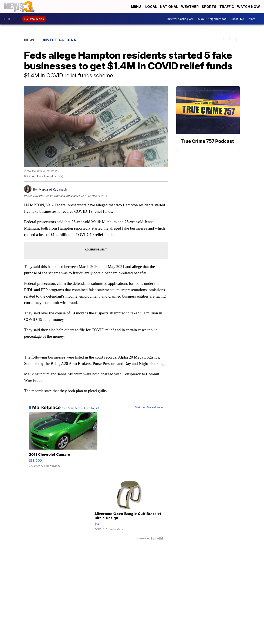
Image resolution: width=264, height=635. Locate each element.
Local (151, 6)
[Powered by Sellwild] (157, 538)
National (169, 6)
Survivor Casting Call (180, 19)
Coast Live (237, 19)
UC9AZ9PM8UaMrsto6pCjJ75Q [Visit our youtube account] (14, 19)
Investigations (59, 40)
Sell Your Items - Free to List (80, 408)
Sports (209, 6)
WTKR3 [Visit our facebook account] (6, 19)
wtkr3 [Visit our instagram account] (10, 19)
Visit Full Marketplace (149, 407)
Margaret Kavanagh (53, 189)
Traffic (226, 6)
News (30, 40)
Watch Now (249, 6)
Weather (190, 6)
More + (253, 19)
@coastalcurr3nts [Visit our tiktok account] (18, 19)
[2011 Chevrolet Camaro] (63, 441)
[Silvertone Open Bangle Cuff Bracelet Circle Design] (128, 503)
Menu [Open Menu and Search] (136, 6)
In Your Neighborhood (212, 19)
